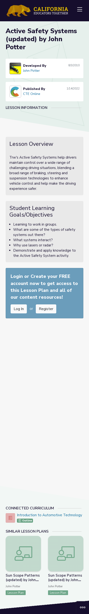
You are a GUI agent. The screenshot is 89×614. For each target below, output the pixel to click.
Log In (19, 308)
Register (46, 308)
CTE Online (31, 94)
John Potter (31, 70)
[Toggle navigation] (79, 9)
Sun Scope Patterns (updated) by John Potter (23, 580)
